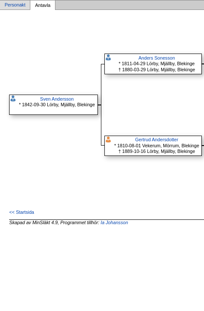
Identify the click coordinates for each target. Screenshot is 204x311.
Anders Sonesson (157, 57)
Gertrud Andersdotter (156, 139)
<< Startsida (21, 212)
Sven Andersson (57, 99)
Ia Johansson (114, 222)
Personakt (15, 5)
